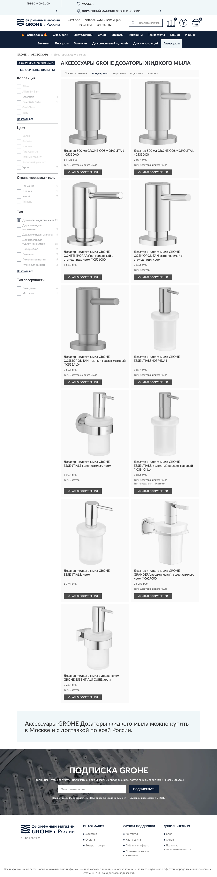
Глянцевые (29, 288)
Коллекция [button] (26, 78)
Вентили (43, 43)
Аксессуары (171, 43)
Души (102, 35)
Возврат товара (95, 845)
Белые (26, 136)
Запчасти (80, 43)
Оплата (90, 839)
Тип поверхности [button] (31, 280)
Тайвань (27, 201)
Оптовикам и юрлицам (103, 20)
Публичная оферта (137, 845)
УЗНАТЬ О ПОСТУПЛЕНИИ (83, 172)
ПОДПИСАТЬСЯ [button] (143, 789)
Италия (27, 191)
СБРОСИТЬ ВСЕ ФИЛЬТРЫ (37, 70)
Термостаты (156, 35)
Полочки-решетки (34, 259)
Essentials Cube (31, 102)
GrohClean (28, 107)
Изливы (190, 35)
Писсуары (62, 43)
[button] (183, 23)
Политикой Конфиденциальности (108, 798)
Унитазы (117, 35)
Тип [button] (20, 212)
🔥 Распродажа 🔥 (34, 35)
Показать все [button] (25, 119)
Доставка (91, 834)
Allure (25, 86)
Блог (169, 834)
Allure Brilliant (30, 91)
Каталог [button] (74, 20)
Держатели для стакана (37, 234)
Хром (25, 167)
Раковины (136, 35)
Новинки (85, 25)
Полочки (28, 254)
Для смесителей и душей (110, 43)
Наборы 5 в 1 (30, 249)
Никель (27, 146)
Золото (27, 141)
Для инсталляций (145, 43)
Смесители (60, 35)
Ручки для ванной (33, 265)
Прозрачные (30, 151)
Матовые (28, 293)
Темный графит (31, 157)
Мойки (175, 35)
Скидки (170, 839)
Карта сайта (133, 839)
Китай (26, 196)
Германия (28, 186)
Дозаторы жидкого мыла (38, 220)
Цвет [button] (21, 128)
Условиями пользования (143, 798)
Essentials (28, 97)
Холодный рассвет (34, 162)
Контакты (104, 25)
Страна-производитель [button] (36, 178)
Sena (25, 112)
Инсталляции (83, 35)
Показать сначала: (76, 73)
